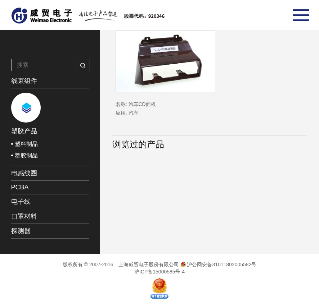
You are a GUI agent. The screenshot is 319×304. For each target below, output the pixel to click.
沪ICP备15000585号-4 (159, 272)
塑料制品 (26, 144)
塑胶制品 (26, 155)
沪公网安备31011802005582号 (218, 264)
